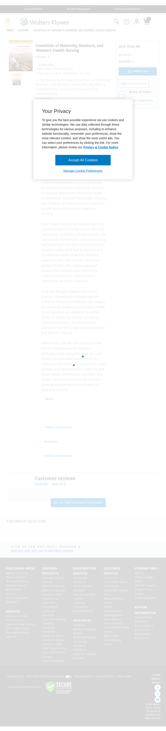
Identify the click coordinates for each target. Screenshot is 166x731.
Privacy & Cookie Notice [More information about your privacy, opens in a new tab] (100, 147)
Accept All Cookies (82, 160)
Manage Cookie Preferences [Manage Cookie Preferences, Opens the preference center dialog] (82, 170)
